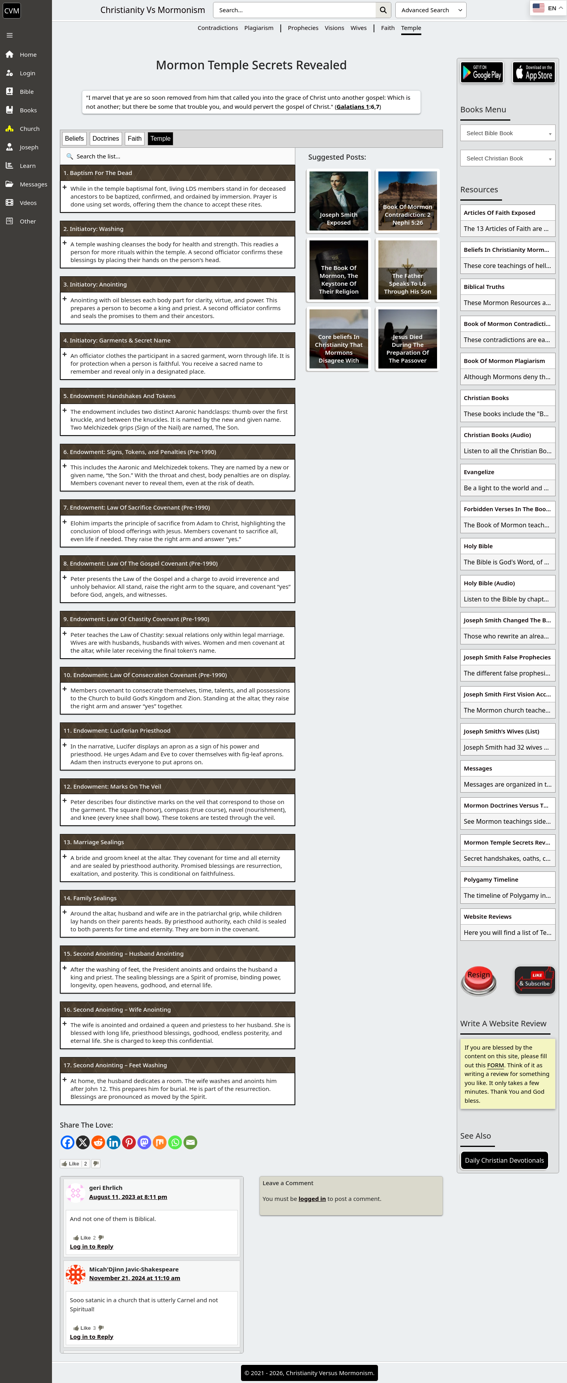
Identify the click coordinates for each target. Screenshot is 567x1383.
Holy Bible (478, 546)
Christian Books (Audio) (497, 435)
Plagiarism (259, 28)
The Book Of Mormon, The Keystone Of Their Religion (339, 279)
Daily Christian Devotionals (504, 1160)
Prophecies (303, 28)
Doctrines (106, 138)
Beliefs (74, 138)
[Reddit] (98, 1142)
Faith (388, 28)
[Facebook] (67, 1142)
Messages (478, 768)
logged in (312, 1198)
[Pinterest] (129, 1142)
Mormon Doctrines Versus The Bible (509, 805)
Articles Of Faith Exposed (500, 212)
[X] (83, 1142)
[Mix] (160, 1142)
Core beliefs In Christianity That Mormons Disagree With (339, 348)
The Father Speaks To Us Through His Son (408, 283)
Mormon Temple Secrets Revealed (509, 842)
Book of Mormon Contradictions (509, 324)
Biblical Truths (484, 286)
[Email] (190, 1142)
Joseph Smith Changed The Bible (509, 620)
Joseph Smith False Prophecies (507, 657)
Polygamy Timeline (491, 879)
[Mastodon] (144, 1142)
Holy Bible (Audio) (489, 583)
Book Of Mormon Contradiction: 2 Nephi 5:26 (407, 214)
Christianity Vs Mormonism (152, 9)
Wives (358, 28)
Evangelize (479, 472)
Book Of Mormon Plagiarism (504, 361)
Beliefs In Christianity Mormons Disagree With (509, 249)
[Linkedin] (113, 1142)
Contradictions (218, 28)
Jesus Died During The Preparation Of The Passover (408, 348)
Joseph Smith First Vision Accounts (509, 694)
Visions (334, 28)
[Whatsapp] (175, 1142)
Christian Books (486, 398)
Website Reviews (487, 916)
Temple (411, 28)
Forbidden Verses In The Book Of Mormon (509, 509)
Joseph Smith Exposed (339, 218)
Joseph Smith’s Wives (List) (501, 731)
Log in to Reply (91, 1246)
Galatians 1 (353, 106)
